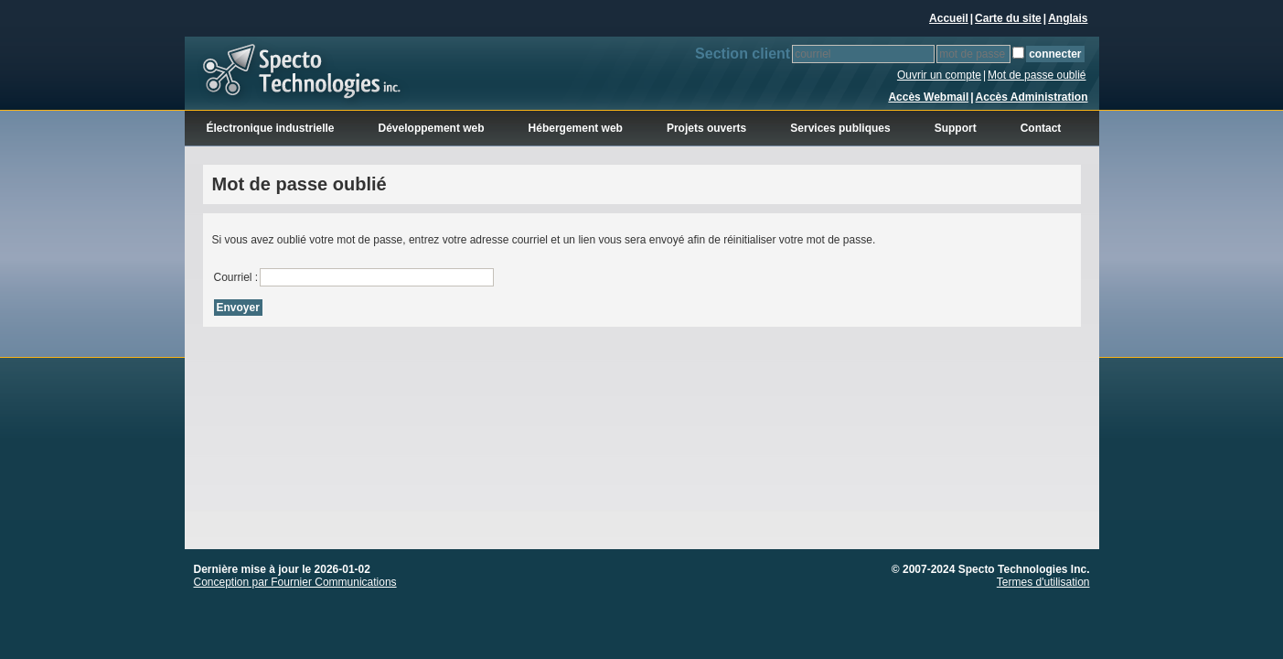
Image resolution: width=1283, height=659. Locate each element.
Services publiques (840, 128)
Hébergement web (576, 128)
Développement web (432, 128)
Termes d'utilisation (1043, 582)
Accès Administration (1032, 97)
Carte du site (1008, 18)
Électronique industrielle (271, 128)
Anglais (1067, 18)
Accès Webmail (928, 97)
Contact (1041, 128)
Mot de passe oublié (1036, 75)
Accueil (948, 18)
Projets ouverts (706, 128)
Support (956, 128)
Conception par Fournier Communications (295, 582)
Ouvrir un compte (939, 75)
